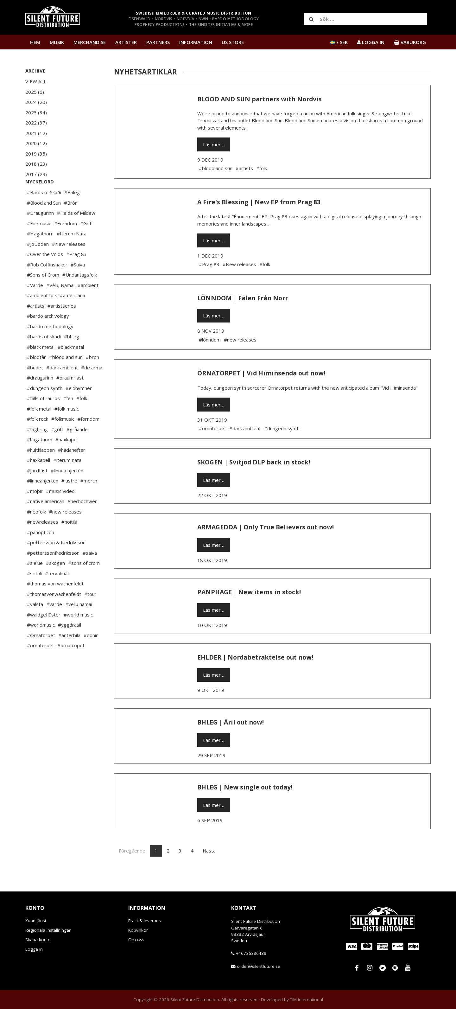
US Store (233, 42)
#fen (68, 417)
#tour (90, 613)
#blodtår (36, 376)
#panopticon (40, 551)
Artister (126, 42)
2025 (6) (34, 92)
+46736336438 (251, 953)
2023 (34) (36, 112)
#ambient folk (42, 314)
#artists (35, 325)
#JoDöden (38, 263)
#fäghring (37, 448)
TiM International (306, 999)
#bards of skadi (44, 355)
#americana (72, 314)
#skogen (55, 582)
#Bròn (71, 222)
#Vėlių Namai (60, 304)
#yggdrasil (69, 644)
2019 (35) (36, 153)
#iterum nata (67, 479)
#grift (57, 448)
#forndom (88, 438)
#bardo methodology (50, 345)
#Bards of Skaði (44, 211)
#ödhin (91, 654)
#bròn (92, 376)
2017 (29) (36, 174)
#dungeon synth (44, 407)
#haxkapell (67, 458)
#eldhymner (79, 407)
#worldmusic (41, 644)
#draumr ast (70, 396)
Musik (57, 42)
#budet (35, 386)
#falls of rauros (43, 417)
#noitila (69, 541)
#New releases (69, 263)
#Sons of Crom (43, 294)
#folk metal (39, 428)
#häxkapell (38, 479)
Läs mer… (213, 144)
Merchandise (89, 42)
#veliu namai (78, 623)
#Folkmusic (39, 242)
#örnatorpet (40, 664)
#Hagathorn (40, 252)
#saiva (90, 572)
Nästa (209, 850)
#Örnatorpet (41, 654)
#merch (88, 499)
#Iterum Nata (71, 252)
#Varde (35, 304)
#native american (45, 520)
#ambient (88, 304)
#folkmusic (62, 438)
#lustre (69, 499)
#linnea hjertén (67, 489)
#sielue (35, 582)
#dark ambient (62, 386)
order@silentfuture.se (258, 966)
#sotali (34, 592)
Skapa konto (38, 939)
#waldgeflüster (43, 633)
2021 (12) (36, 133)
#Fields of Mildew (76, 232)
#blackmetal (71, 366)
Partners (158, 42)
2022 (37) (36, 122)
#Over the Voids (45, 273)
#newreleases (42, 541)
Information (195, 42)
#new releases (65, 530)
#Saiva (78, 283)
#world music (78, 633)
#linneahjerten (42, 499)
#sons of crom (84, 582)
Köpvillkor (138, 930)
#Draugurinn (40, 232)
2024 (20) (36, 102)
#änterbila (69, 654)
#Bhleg (72, 211)
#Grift (86, 242)
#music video (60, 510)
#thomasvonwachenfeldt (54, 613)
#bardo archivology (48, 335)
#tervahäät (57, 592)
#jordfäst (37, 489)
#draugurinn (40, 396)
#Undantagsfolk (79, 294)
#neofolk (36, 530)
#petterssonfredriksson (53, 572)
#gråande (77, 448)
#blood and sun (66, 376)
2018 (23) (36, 164)
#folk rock (37, 438)
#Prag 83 (76, 273)
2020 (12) (36, 143)
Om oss (136, 939)
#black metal (40, 366)
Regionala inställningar (48, 930)
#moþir (35, 510)
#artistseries (62, 325)
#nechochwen (82, 520)
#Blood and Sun (44, 222)
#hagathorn (39, 458)
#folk (81, 417)
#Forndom (65, 242)
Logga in (34, 949)
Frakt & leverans (144, 920)
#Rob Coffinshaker (47, 283)
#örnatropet (71, 664)
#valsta (35, 623)
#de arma (91, 386)
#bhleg (71, 355)
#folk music (66, 428)
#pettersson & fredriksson (56, 561)
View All (35, 81)
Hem (35, 42)
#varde (54, 623)
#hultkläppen (41, 469)
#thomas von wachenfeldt (55, 602)
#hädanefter (71, 469)
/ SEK (339, 42)
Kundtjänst (35, 920)
